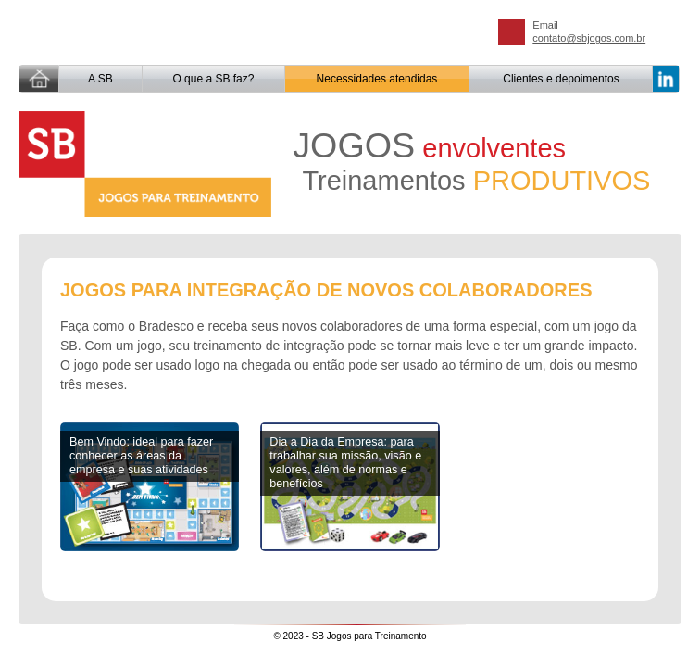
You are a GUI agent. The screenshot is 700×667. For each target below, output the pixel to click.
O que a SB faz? (213, 78)
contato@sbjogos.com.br (588, 38)
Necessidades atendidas (377, 78)
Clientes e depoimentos (561, 78)
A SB (100, 78)
